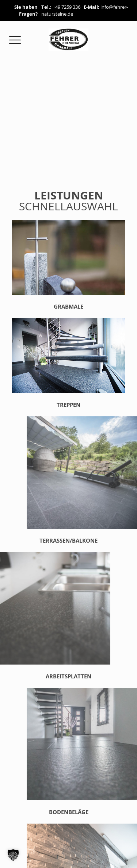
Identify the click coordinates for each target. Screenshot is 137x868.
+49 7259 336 (66, 7)
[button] (13, 855)
